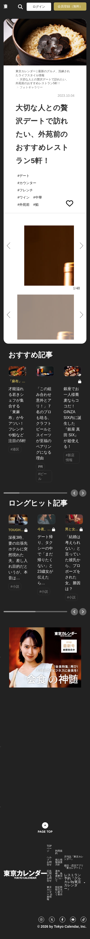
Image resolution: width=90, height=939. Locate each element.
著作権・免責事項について (58, 876)
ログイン (39, 6)
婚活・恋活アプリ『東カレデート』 (73, 866)
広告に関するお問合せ (49, 876)
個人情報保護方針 (58, 862)
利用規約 (58, 852)
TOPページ (49, 848)
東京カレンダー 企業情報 (49, 893)
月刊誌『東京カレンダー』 (73, 857)
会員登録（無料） (70, 6)
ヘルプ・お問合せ (49, 861)
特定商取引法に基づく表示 (58, 891)
